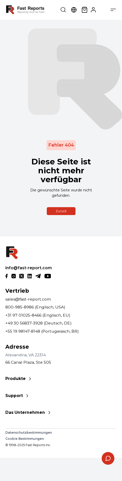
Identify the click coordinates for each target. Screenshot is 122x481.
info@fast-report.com (28, 267)
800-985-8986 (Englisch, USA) (35, 307)
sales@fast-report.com (28, 299)
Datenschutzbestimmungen (28, 432)
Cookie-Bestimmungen (24, 439)
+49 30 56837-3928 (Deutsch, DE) (38, 323)
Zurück (61, 211)
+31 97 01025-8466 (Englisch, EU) (37, 315)
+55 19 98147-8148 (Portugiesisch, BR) (42, 331)
